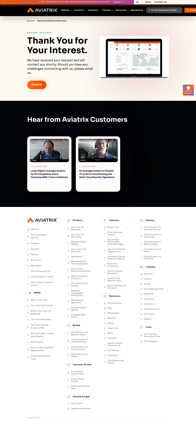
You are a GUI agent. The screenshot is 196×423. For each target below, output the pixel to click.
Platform (65, 10)
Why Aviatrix (137, 10)
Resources (121, 10)
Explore (116, 2)
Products (78, 10)
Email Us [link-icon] (37, 85)
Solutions (93, 10)
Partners (106, 10)
